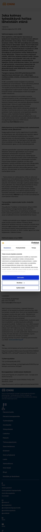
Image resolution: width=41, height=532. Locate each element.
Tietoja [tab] (34, 248)
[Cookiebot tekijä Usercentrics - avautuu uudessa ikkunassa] (31, 243)
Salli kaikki (20, 277)
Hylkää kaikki (20, 288)
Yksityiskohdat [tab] (20, 248)
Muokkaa (20, 282)
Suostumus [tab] (7, 248)
